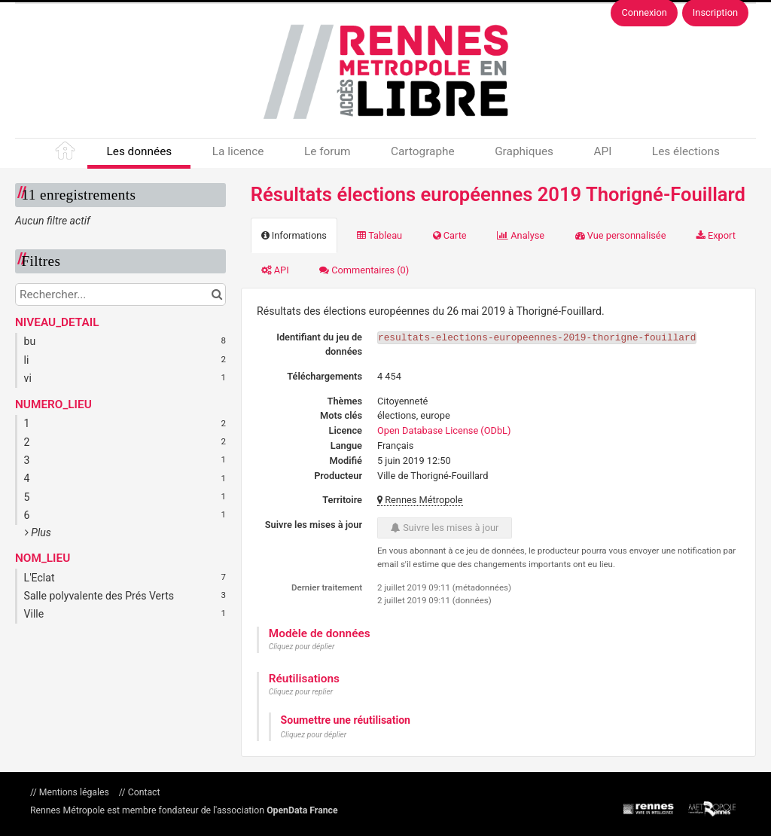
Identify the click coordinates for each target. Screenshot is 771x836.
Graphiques (524, 151)
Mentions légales (74, 792)
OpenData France (302, 810)
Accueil (66, 154)
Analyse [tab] (520, 235)
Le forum (327, 151)
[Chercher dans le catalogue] (216, 294)
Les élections (686, 151)
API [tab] (275, 270)
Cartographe (423, 151)
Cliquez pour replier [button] (301, 692)
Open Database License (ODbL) (443, 430)
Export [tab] (716, 235)
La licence (238, 151)
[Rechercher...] (120, 294)
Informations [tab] (294, 235)
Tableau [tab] (379, 235)
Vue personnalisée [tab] (620, 235)
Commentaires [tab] (364, 270)
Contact (143, 792)
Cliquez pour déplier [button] (302, 646)
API (602, 151)
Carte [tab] (450, 235)
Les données (139, 151)
